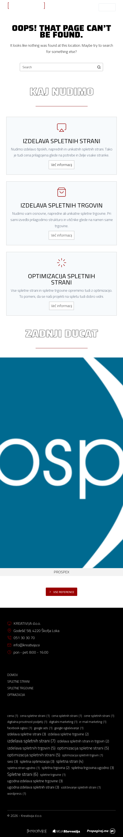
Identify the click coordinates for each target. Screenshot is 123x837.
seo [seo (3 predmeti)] (12, 761)
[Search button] (99, 67)
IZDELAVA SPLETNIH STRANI (26, 10)
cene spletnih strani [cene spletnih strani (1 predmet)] (99, 715)
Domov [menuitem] (12, 675)
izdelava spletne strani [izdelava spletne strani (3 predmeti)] (26, 734)
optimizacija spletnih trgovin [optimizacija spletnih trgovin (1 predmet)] (82, 755)
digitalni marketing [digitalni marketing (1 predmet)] (63, 721)
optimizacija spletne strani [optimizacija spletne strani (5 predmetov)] (83, 747)
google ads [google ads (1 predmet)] (43, 728)
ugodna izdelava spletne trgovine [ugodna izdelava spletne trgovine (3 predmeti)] (35, 781)
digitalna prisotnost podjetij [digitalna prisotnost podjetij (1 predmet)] (27, 721)
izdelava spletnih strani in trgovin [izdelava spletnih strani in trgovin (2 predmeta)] (83, 741)
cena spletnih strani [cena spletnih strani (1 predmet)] (67, 715)
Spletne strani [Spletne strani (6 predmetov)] (22, 774)
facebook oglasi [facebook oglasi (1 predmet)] (19, 728)
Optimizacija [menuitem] (16, 695)
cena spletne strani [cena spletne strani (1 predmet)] (35, 715)
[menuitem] (37, 831)
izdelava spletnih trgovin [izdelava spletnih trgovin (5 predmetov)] (31, 747)
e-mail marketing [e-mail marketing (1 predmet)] (92, 721)
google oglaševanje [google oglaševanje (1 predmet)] (68, 728)
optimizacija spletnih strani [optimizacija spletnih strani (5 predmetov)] (33, 754)
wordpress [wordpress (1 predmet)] (16, 793)
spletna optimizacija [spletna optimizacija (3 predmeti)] (37, 761)
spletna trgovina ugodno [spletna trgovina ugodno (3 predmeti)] (92, 768)
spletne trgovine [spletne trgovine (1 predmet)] (53, 774)
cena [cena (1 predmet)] (12, 715)
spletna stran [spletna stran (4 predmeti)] (69, 761)
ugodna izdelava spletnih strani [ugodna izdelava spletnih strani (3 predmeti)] (33, 787)
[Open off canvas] (107, 7)
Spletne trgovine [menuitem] (20, 688)
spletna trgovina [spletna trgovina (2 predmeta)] (56, 768)
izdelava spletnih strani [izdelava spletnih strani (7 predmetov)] (31, 740)
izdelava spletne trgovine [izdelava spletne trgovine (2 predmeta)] (68, 734)
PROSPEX (61, 572)
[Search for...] (61, 67)
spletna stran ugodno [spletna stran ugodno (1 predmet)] (23, 767)
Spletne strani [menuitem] (18, 682)
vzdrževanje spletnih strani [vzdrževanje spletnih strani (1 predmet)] (81, 787)
